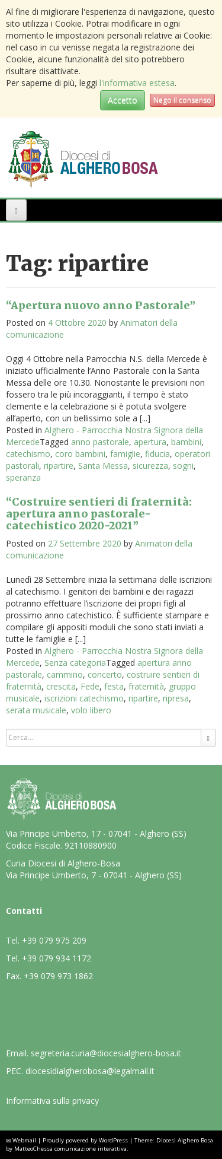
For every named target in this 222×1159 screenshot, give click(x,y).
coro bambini (80, 453)
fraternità (146, 686)
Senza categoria (75, 662)
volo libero (91, 710)
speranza (23, 477)
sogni (183, 465)
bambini (186, 441)
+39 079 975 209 (54, 940)
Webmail (24, 1140)
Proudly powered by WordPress (85, 1140)
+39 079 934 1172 (56, 958)
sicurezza (150, 465)
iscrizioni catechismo (84, 698)
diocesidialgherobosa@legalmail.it (90, 1071)
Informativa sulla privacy (52, 1100)
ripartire (58, 465)
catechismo (28, 453)
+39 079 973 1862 (58, 976)
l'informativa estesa (137, 82)
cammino (65, 674)
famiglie (125, 453)
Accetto (122, 100)
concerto (105, 674)
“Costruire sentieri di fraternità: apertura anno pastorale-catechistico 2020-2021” (99, 513)
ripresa (176, 698)
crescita (61, 686)
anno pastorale (100, 441)
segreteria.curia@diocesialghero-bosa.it (106, 1053)
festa (114, 686)
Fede (90, 686)
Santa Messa (103, 465)
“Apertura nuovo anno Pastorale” (100, 305)
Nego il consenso (182, 100)
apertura (150, 441)
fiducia (157, 453)
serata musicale (36, 710)
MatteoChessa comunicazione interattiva (70, 1148)
